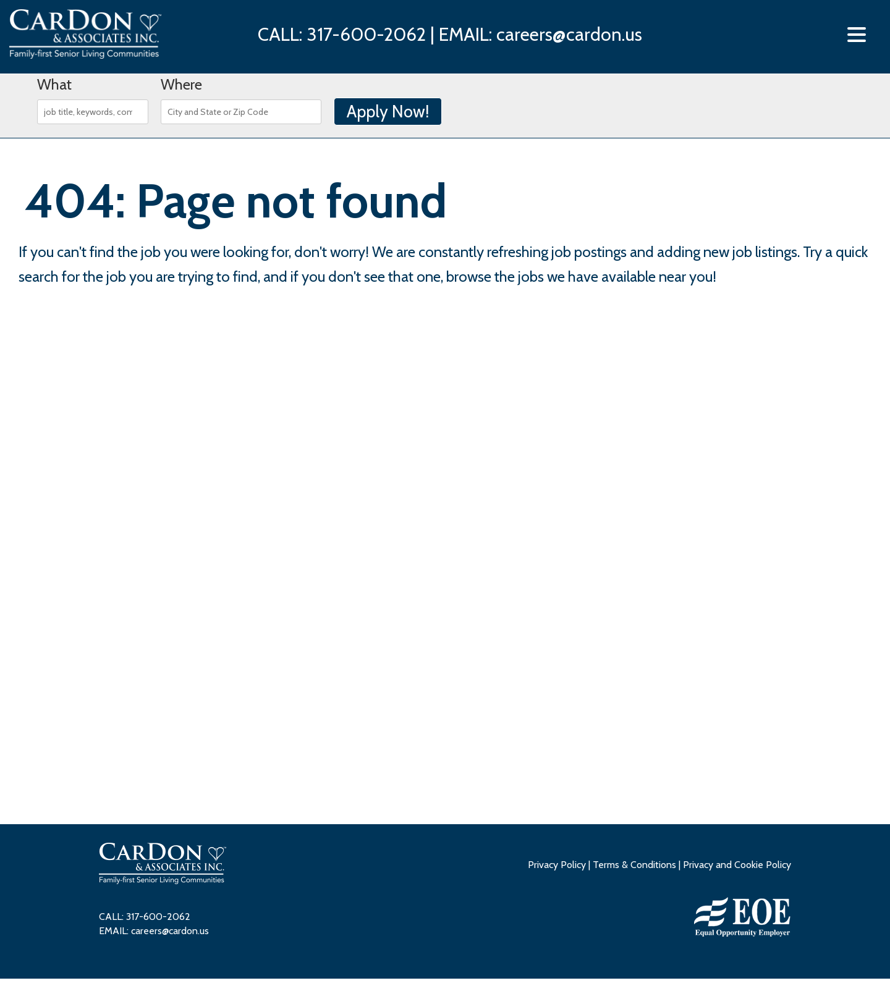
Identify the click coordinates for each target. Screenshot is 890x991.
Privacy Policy (557, 865)
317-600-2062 (366, 34)
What (54, 84)
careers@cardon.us (569, 34)
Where (181, 84)
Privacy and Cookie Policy (737, 865)
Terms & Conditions (634, 865)
